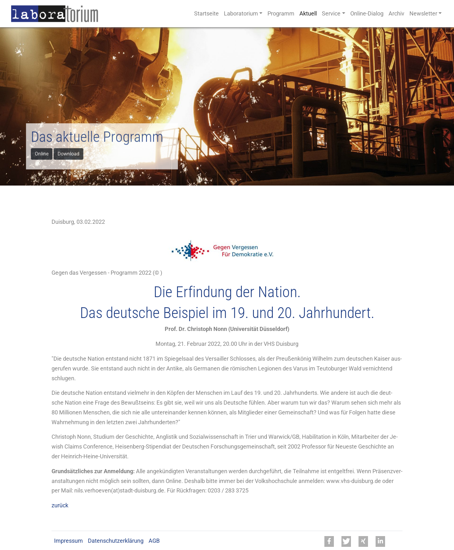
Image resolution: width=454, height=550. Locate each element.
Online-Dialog (366, 13)
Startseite (206, 13)
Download (69, 153)
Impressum (68, 541)
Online (44, 153)
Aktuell (308, 13)
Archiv (396, 13)
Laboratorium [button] (241, 13)
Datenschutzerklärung (116, 541)
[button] (329, 541)
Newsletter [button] (423, 13)
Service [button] (331, 13)
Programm (280, 13)
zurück (60, 505)
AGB (154, 541)
